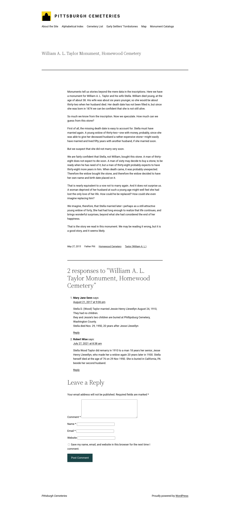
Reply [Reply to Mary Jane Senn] (76, 332)
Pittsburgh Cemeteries (88, 16)
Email (71, 434)
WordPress (182, 499)
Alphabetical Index (72, 26)
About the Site (50, 26)
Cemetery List (95, 26)
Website (72, 441)
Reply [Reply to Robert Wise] (76, 369)
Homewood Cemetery (110, 246)
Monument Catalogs (162, 26)
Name (71, 427)
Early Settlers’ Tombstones (122, 26)
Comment (74, 420)
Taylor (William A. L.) (135, 246)
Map (144, 26)
